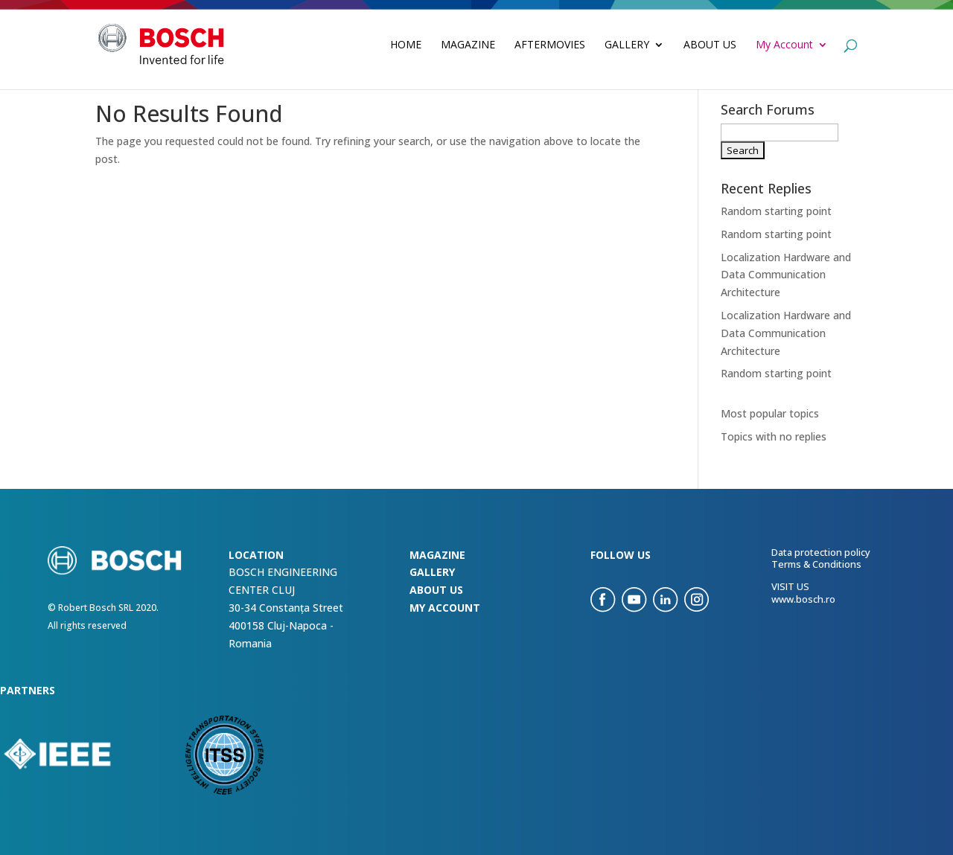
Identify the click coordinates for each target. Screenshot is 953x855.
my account (444, 608)
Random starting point (776, 211)
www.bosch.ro (803, 599)
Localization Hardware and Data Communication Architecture (786, 275)
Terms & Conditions (816, 564)
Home (405, 45)
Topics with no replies (773, 436)
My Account (784, 45)
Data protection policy (820, 552)
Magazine (468, 45)
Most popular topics (770, 413)
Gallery (627, 45)
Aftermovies (549, 45)
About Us (709, 45)
